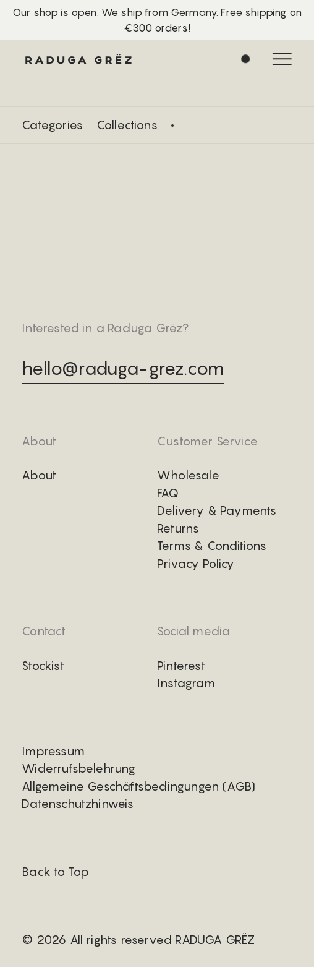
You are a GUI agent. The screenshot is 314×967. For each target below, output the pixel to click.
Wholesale (188, 475)
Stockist (43, 665)
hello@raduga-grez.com (123, 368)
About (39, 475)
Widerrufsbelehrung (78, 768)
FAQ (168, 493)
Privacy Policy (196, 563)
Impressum (53, 751)
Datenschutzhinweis (78, 803)
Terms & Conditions (211, 545)
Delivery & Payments (217, 510)
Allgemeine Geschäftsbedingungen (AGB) (138, 786)
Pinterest (181, 665)
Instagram (186, 683)
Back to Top (55, 871)
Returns (178, 528)
